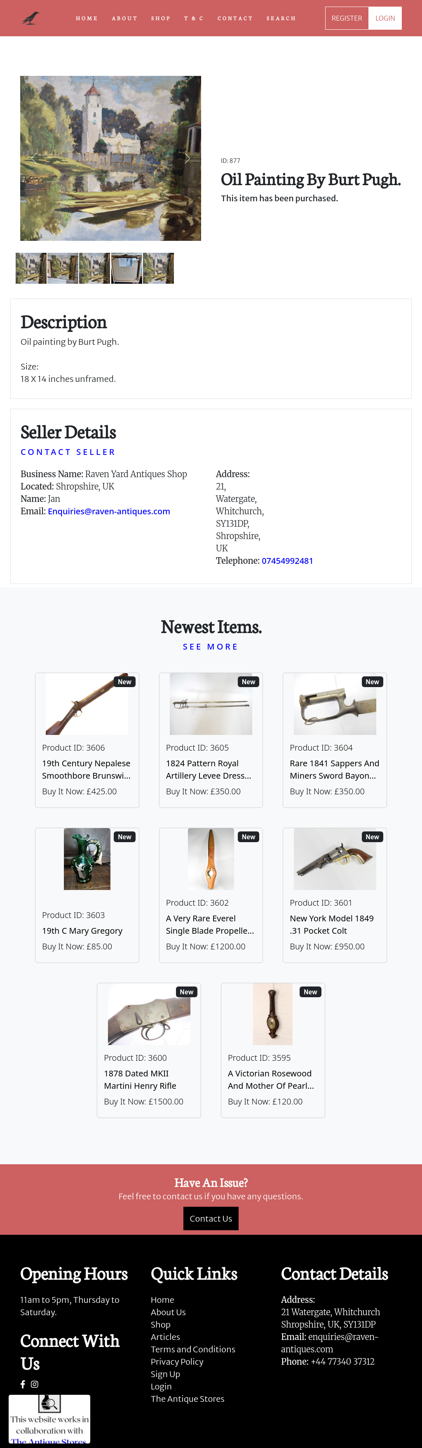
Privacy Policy (177, 1361)
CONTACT (235, 17)
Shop (161, 1324)
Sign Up (166, 1374)
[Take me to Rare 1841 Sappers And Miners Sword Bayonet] (335, 740)
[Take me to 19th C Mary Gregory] (87, 895)
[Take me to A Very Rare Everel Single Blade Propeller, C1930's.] (211, 895)
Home (162, 1300)
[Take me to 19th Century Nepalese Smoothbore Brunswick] (87, 740)
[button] (33, 158)
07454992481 (288, 560)
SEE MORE (211, 646)
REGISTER (347, 18)
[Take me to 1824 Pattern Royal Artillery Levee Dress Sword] (211, 740)
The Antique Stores (188, 1399)
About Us (168, 1312)
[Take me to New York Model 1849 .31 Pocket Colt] (335, 895)
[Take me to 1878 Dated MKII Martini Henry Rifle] (149, 1050)
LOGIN (385, 18)
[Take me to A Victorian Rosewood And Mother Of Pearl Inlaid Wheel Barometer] (273, 1050)
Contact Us (211, 1218)
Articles (165, 1337)
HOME (87, 17)
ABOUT (125, 17)
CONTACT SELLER (68, 451)
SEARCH (282, 17)
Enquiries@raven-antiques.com (109, 511)
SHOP (161, 17)
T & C (194, 17)
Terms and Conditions (193, 1349)
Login (161, 1386)
